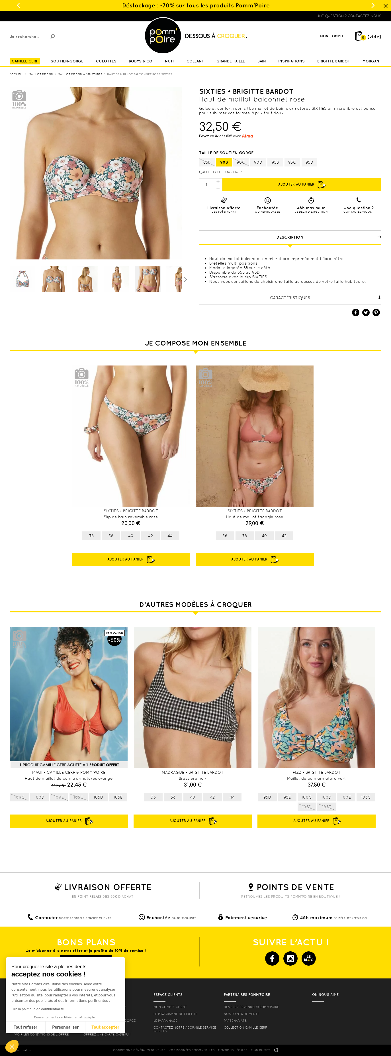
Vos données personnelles (192, 1050)
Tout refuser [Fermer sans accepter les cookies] (25, 1027)
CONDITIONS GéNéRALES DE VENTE (139, 1050)
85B (207, 162)
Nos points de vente (241, 1014)
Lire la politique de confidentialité (37, 1009)
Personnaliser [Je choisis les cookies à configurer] (65, 1027)
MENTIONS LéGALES (232, 1050)
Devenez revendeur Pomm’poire (251, 1007)
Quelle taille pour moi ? (220, 172)
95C (292, 162)
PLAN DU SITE (261, 1050)
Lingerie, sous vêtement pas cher (37, 16)
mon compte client (170, 1007)
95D (309, 162)
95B (275, 162)
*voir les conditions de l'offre (41, 1034)
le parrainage (165, 1020)
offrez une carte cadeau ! (106, 1034)
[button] (12, 1046)
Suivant (185, 279)
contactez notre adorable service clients (184, 1029)
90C (241, 162)
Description (329, 237)
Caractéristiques (325, 297)
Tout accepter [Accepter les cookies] (105, 1027)
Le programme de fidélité (175, 1014)
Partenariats (235, 1020)
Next (372, 706)
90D (258, 162)
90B (224, 162)
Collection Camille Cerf (245, 1027)
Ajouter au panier (301, 184)
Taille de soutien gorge (227, 153)
